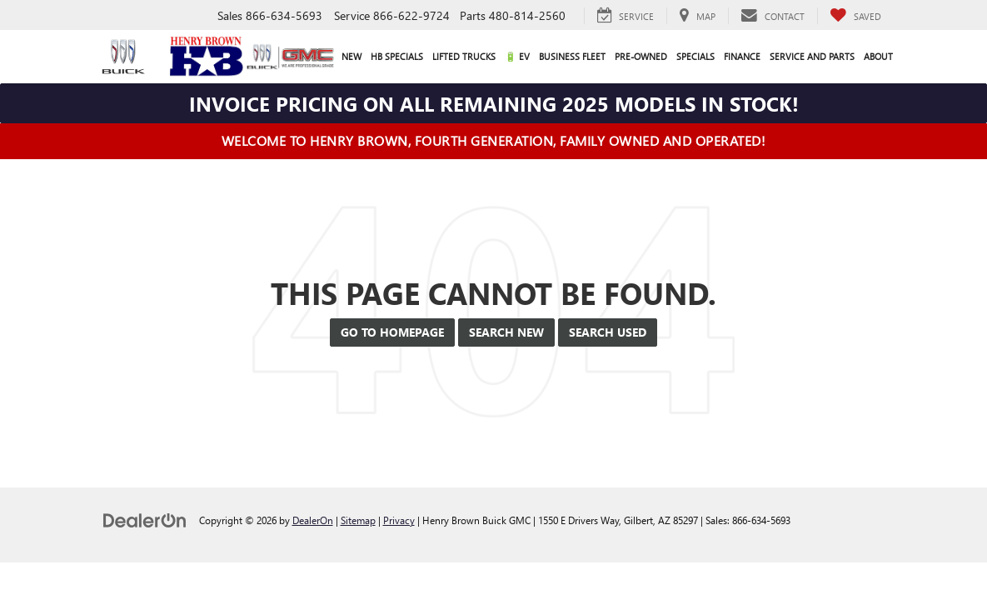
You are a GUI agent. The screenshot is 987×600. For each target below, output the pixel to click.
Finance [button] (742, 56)
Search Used (607, 332)
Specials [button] (695, 56)
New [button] (351, 56)
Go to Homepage (392, 332)
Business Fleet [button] (572, 56)
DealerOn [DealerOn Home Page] (312, 520)
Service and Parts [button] (812, 56)
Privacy (399, 520)
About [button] (878, 56)
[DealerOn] (144, 520)
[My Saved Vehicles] (855, 16)
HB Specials (397, 56)
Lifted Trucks (464, 56)
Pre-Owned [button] (641, 56)
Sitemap (358, 520)
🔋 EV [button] (517, 56)
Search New (506, 332)
